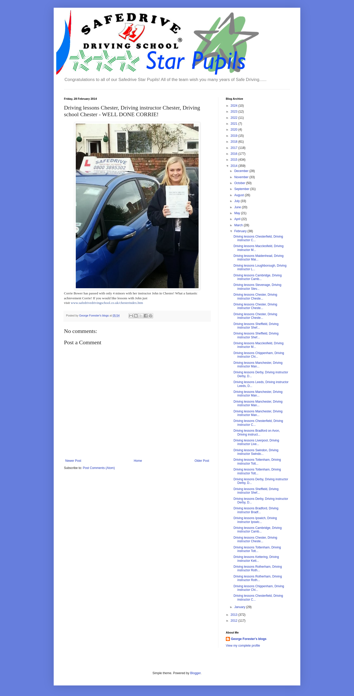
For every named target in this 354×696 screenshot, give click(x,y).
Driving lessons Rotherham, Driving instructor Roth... (258, 568)
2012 (234, 620)
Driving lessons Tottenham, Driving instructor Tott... (257, 461)
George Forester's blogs (248, 639)
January (240, 607)
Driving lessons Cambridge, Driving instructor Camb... (258, 277)
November (241, 177)
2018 (234, 141)
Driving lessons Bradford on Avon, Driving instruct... (257, 432)
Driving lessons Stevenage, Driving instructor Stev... (257, 286)
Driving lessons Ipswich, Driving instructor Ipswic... (255, 519)
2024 (234, 105)
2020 (234, 129)
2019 (234, 136)
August (239, 195)
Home (138, 461)
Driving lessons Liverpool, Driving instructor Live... (256, 442)
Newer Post (73, 461)
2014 (234, 166)
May (237, 213)
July (237, 201)
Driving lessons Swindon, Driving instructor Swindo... (256, 452)
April (237, 219)
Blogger (195, 673)
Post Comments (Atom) (99, 468)
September (242, 189)
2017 (234, 148)
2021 (234, 123)
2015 (234, 159)
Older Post (201, 461)
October (240, 183)
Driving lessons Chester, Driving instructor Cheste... (255, 296)
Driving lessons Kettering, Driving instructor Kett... (256, 558)
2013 (234, 615)
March (239, 225)
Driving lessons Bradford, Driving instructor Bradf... (256, 510)
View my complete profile (243, 645)
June (238, 207)
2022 (234, 118)
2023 (234, 111)
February (240, 231)
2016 (234, 154)
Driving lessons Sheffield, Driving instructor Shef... (256, 325)
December (241, 171)
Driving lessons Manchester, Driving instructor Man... (258, 364)
